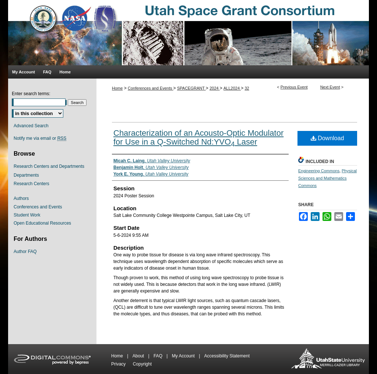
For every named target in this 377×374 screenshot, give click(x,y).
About (139, 356)
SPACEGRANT (191, 88)
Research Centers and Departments (49, 166)
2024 (214, 88)
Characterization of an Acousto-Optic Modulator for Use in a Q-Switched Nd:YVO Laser (198, 137)
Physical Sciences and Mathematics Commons (327, 178)
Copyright (142, 364)
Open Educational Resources (42, 223)
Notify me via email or (40, 138)
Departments (26, 175)
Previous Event (294, 87)
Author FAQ (25, 251)
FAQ (158, 356)
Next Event (330, 87)
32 (247, 88)
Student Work (27, 215)
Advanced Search (31, 125)
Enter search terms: (31, 93)
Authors (21, 198)
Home (117, 88)
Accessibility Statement (227, 356)
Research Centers (31, 183)
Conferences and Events (150, 88)
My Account (184, 356)
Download (327, 138)
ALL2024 (232, 88)
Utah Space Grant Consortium (188, 32)
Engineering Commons (318, 171)
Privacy (119, 364)
